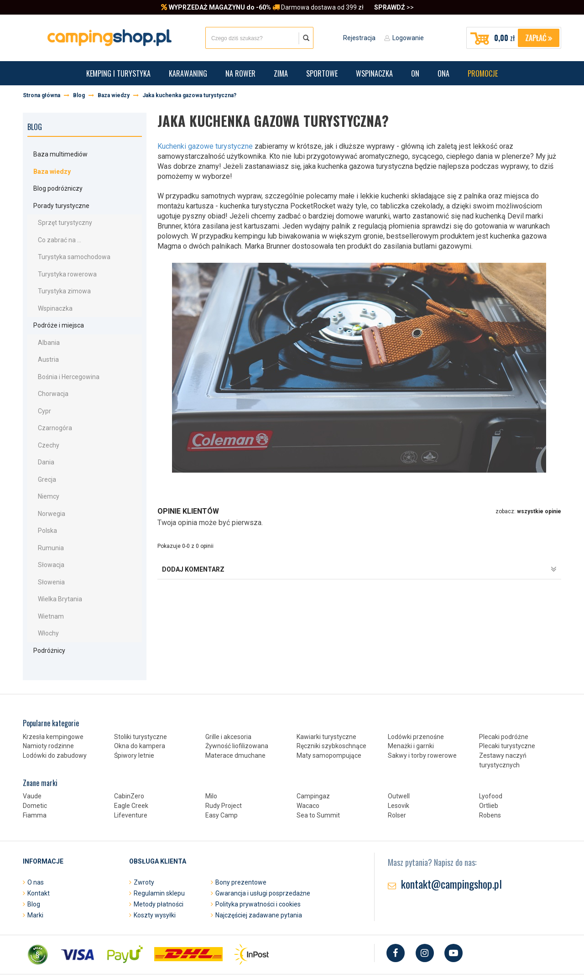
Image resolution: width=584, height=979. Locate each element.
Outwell (399, 759)
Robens (490, 778)
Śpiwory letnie (134, 718)
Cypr (38, 391)
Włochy (42, 598)
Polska (41, 502)
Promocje (483, 73)
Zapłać (538, 37)
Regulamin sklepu (159, 856)
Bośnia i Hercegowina (63, 359)
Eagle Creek (131, 768)
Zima (281, 73)
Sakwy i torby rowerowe (422, 718)
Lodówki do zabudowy (55, 718)
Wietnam (45, 582)
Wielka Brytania (54, 566)
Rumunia (45, 518)
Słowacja (45, 534)
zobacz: (528, 511)
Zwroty (144, 845)
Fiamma (35, 778)
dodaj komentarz (359, 569)
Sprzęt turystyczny (59, 215)
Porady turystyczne (55, 200)
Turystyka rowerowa (61, 263)
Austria (42, 343)
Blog (34, 126)
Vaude (32, 759)
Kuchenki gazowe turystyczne (205, 146)
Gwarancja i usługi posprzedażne (262, 856)
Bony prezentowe (240, 845)
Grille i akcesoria (228, 699)
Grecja (41, 454)
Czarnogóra (49, 407)
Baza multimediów (54, 153)
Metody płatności (158, 867)
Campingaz (313, 759)
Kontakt (38, 856)
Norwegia (45, 486)
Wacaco (308, 768)
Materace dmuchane (235, 718)
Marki (35, 878)
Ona (443, 73)
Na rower (240, 73)
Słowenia (45, 550)
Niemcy (42, 470)
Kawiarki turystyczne (326, 699)
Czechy (42, 423)
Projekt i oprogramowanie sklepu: (210, 953)
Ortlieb (488, 768)
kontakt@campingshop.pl (451, 846)
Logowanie (408, 38)
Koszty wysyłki (155, 878)
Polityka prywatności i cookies (258, 867)
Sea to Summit (318, 778)
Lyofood (490, 759)
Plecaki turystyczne (507, 709)
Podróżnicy (43, 614)
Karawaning (188, 73)
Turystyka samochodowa (68, 247)
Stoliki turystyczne (140, 699)
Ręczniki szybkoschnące (331, 709)
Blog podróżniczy (52, 184)
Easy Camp (221, 778)
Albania (43, 327)
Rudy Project (223, 768)
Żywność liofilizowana (236, 709)
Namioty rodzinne (48, 709)
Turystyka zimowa (58, 279)
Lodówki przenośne (416, 699)
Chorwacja (47, 375)
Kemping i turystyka (118, 73)
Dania (40, 439)
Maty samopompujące (329, 718)
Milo (211, 759)
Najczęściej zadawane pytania (258, 878)
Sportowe (322, 73)
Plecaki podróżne (503, 699)
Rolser (397, 778)
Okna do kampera (139, 709)
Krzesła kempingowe (53, 699)
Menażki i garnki (411, 709)
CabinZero (129, 759)
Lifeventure (130, 778)
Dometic (35, 768)
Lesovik (398, 768)
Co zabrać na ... (53, 231)
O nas (35, 845)
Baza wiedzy (52, 169)
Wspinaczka (374, 73)
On (415, 73)
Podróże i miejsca (52, 311)
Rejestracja (359, 38)
